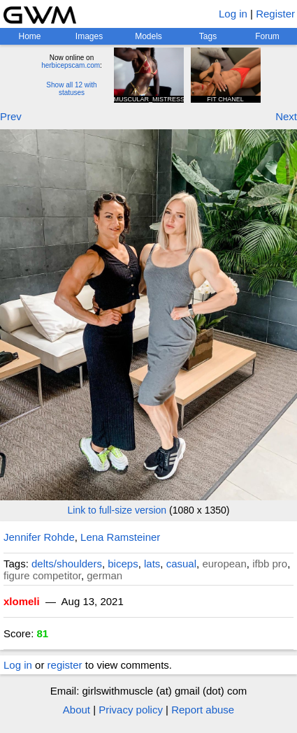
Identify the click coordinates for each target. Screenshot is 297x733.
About (76, 710)
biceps (123, 563)
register (65, 665)
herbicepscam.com (70, 65)
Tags (208, 36)
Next (286, 116)
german (104, 575)
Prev (11, 116)
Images (89, 36)
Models (148, 36)
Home (29, 36)
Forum (267, 36)
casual (181, 563)
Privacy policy (131, 710)
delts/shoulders (66, 563)
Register (275, 14)
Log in (233, 14)
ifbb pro (269, 563)
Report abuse (202, 710)
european (224, 563)
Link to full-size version (117, 510)
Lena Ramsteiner (120, 537)
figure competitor (42, 575)
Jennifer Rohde (39, 537)
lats (152, 563)
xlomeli (21, 601)
